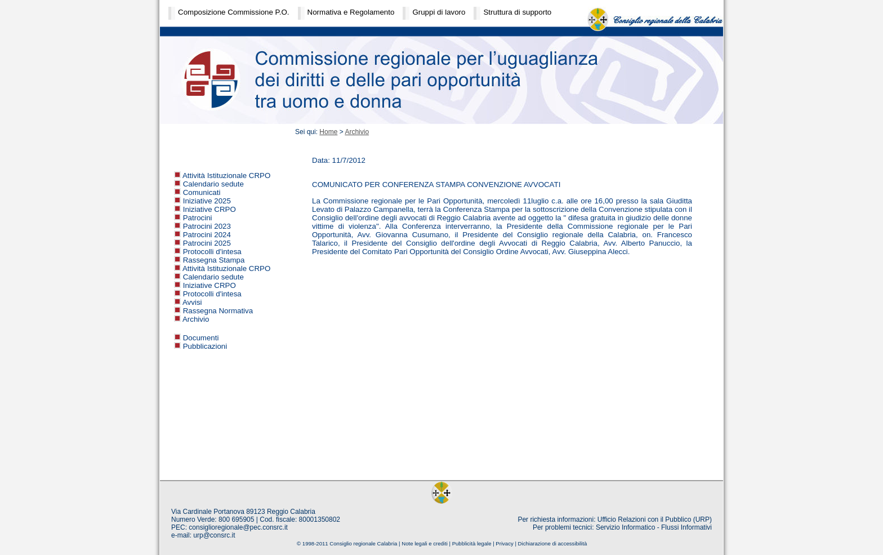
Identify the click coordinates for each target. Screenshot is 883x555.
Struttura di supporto (517, 12)
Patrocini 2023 (207, 226)
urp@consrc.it (214, 535)
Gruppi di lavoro (438, 12)
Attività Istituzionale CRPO (226, 175)
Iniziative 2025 (207, 201)
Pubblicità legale (472, 543)
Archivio (195, 319)
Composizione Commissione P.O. (233, 12)
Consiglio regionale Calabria (363, 543)
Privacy (504, 543)
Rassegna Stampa (214, 260)
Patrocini (197, 218)
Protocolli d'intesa (212, 251)
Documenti (201, 338)
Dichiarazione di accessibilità (552, 543)
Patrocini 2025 (207, 243)
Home (328, 132)
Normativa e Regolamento (351, 12)
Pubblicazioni (205, 346)
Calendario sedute (213, 184)
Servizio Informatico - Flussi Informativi (654, 527)
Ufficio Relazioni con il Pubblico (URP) (654, 519)
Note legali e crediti (425, 543)
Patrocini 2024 (207, 234)
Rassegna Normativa (218, 311)
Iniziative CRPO (209, 209)
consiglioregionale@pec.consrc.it (238, 527)
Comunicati (202, 192)
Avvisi (192, 302)
